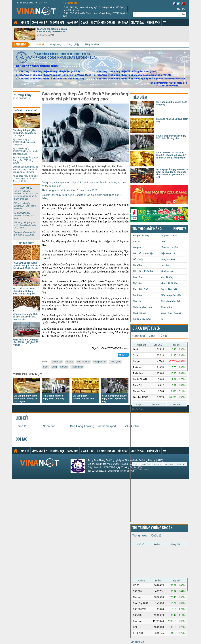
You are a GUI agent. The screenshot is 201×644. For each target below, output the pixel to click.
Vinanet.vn (137, 641)
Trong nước (140, 535)
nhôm (45, 367)
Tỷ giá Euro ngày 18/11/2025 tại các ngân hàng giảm (24, 142)
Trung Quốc (115, 361)
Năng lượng (55, 44)
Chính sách (153, 22)
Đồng (54, 367)
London (63, 367)
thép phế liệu (99, 361)
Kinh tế (25, 22)
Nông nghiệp (73, 44)
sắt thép (69, 361)
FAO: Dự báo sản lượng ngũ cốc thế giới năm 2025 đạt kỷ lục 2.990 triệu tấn (94, 8)
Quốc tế (156, 535)
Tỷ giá (163, 335)
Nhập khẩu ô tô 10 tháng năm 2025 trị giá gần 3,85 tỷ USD (26, 342)
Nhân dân (49, 426)
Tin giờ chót (70, 3)
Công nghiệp (39, 22)
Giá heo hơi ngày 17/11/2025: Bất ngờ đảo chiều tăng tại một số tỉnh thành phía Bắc (26, 195)
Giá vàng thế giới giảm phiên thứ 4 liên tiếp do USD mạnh (52, 30)
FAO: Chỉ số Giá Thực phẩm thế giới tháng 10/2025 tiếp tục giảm (95, 14)
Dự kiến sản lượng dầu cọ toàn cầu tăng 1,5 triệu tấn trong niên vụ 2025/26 (25, 169)
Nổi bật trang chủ (26, 110)
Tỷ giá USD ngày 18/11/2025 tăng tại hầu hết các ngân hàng (26, 151)
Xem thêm (164, 22)
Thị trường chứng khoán (152, 528)
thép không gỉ (83, 361)
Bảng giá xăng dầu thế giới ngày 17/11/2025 (25, 233)
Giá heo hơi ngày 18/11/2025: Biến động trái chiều (25, 206)
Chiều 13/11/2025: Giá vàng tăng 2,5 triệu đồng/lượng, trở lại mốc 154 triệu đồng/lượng (171, 155)
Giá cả (84, 22)
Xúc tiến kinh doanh (103, 22)
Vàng (152, 335)
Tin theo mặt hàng (147, 229)
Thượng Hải (77, 367)
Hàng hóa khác (92, 44)
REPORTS (179, 229)
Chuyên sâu (137, 22)
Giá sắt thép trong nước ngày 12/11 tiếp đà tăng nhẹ (114, 399)
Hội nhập (122, 22)
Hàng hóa (72, 22)
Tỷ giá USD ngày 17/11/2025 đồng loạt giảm (24, 215)
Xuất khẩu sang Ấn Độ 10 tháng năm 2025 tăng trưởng (25, 160)
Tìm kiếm (181, 9)
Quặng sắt (57, 361)
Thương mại (57, 22)
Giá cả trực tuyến (146, 328)
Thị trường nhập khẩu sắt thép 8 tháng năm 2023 (69, 190)
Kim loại (40, 44)
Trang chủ (15, 22)
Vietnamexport (107, 426)
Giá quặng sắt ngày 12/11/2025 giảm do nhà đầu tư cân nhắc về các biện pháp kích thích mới (172, 173)
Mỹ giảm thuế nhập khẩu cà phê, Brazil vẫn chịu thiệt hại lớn (25, 317)
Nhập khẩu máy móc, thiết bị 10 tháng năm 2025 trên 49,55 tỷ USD (25, 178)
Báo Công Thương (82, 426)
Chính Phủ (22, 426)
